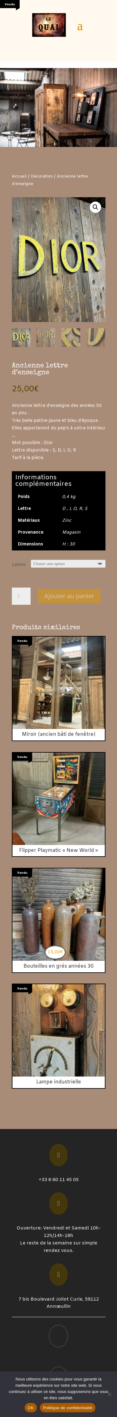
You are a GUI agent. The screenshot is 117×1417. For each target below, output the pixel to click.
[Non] (109, 1394)
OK (31, 1407)
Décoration (42, 176)
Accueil (19, 176)
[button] (95, 207)
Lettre (18, 564)
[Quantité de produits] (21, 596)
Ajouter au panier (69, 596)
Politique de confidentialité (67, 1407)
